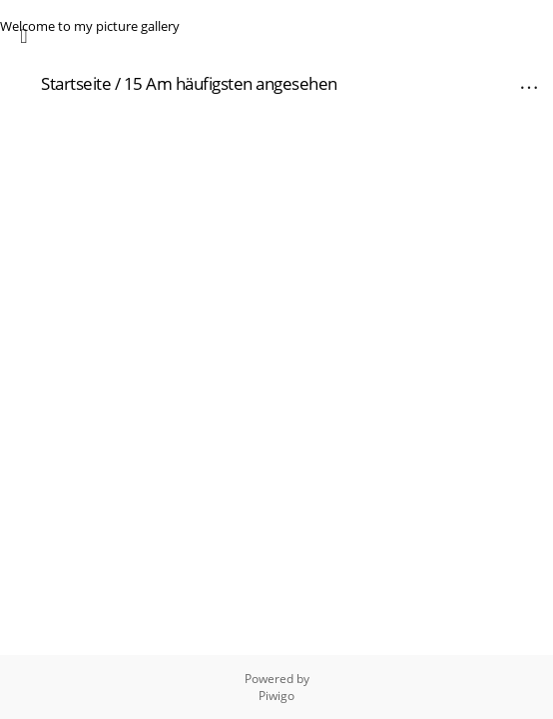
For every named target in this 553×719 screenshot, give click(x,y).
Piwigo (276, 695)
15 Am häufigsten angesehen (230, 83)
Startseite (76, 83)
